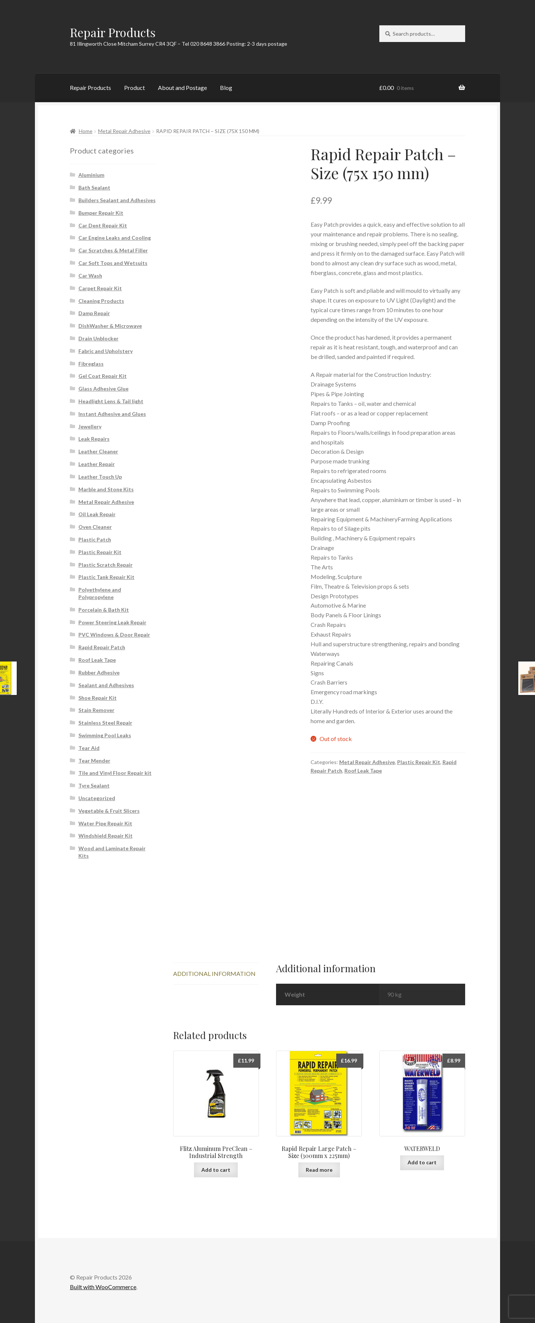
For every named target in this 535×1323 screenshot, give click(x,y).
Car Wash (90, 275)
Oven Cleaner (95, 527)
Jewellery (89, 426)
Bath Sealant (94, 187)
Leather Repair (96, 464)
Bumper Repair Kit (100, 213)
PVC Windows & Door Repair (114, 634)
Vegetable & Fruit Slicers (109, 811)
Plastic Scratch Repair (105, 565)
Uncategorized (96, 798)
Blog (226, 87)
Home (86, 131)
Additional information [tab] (214, 973)
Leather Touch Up (100, 476)
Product (134, 87)
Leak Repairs (94, 439)
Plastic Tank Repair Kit (106, 577)
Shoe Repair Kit (97, 698)
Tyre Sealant (94, 785)
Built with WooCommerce (103, 1286)
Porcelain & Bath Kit (103, 609)
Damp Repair (94, 313)
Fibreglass (91, 363)
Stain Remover (96, 710)
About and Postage (182, 87)
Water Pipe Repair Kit (105, 823)
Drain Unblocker (98, 338)
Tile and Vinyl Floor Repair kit (115, 773)
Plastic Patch (94, 539)
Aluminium (91, 175)
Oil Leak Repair (97, 514)
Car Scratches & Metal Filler (113, 250)
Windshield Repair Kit (105, 835)
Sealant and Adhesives (106, 685)
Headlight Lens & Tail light (110, 401)
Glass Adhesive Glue (103, 388)
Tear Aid (89, 748)
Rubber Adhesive (99, 672)
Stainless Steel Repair (105, 722)
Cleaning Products (101, 301)
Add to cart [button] (215, 1170)
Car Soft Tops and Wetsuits (112, 263)
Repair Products (113, 32)
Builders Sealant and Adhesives (117, 200)
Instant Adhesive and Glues (112, 414)
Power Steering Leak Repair (112, 622)
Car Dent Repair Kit (102, 225)
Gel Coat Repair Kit (102, 376)
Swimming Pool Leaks (104, 735)
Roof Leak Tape (363, 770)
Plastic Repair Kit (418, 762)
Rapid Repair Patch (101, 647)
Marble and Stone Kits (106, 489)
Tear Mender (94, 760)
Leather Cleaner (98, 451)
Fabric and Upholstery (105, 351)
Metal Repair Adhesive (124, 131)
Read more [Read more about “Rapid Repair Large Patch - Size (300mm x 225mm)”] (319, 1170)
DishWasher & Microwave (110, 326)
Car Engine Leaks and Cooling (114, 237)
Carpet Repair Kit (100, 288)
